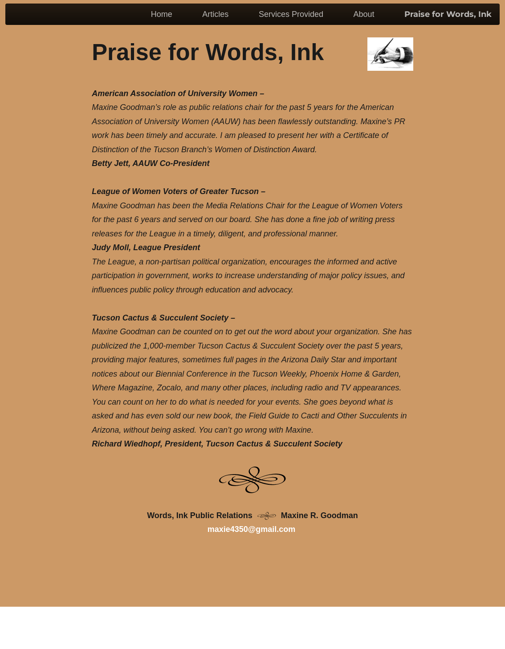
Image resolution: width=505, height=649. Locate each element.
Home (161, 14)
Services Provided (291, 14)
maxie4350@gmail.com (252, 529)
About (363, 14)
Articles (215, 14)
